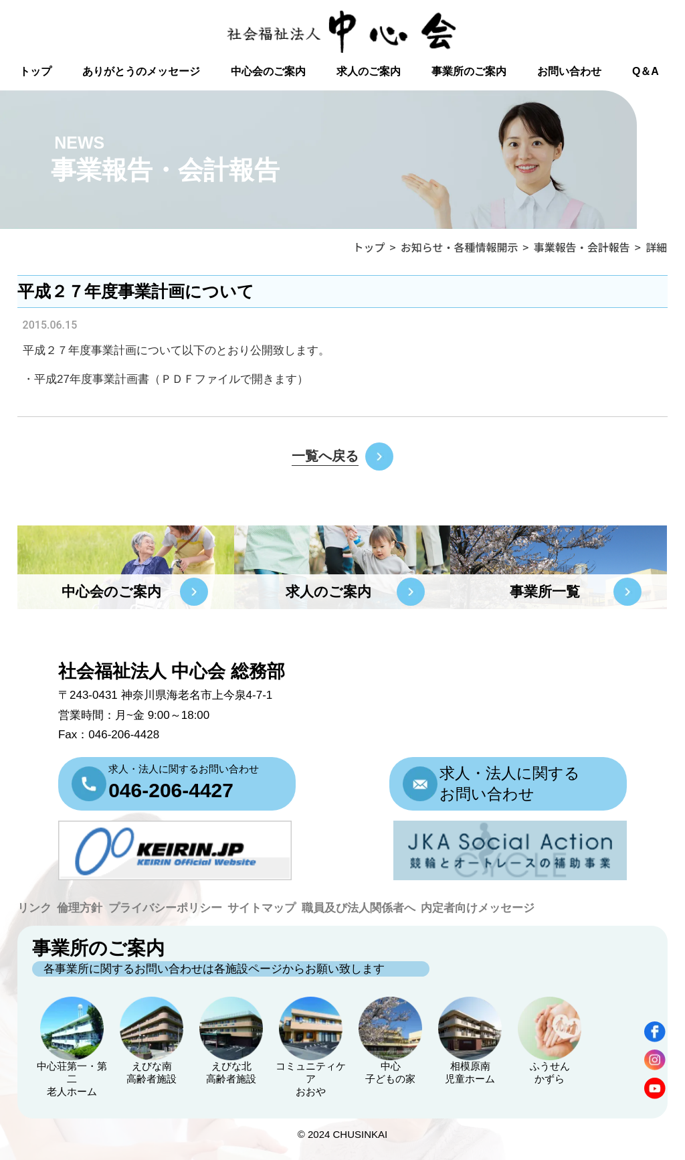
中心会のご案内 (268, 71)
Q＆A (645, 71)
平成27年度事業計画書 (91, 379)
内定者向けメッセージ (477, 908)
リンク (34, 908)
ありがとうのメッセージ (141, 71)
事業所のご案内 (468, 71)
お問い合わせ (569, 71)
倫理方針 (79, 908)
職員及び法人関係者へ (358, 908)
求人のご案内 (368, 71)
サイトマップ (261, 908)
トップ (35, 71)
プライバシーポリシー (165, 908)
